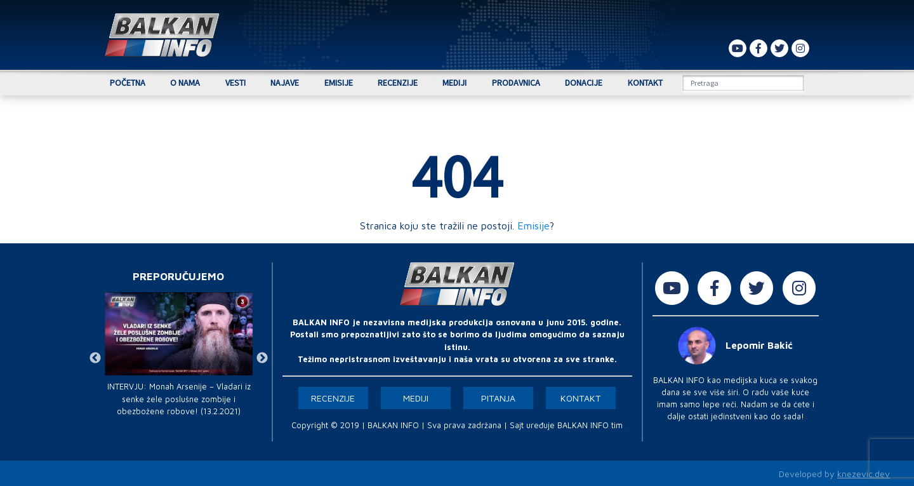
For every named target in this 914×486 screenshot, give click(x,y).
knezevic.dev (863, 473)
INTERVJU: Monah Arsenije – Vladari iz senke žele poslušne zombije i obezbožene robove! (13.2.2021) (179, 398)
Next (262, 358)
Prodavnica (516, 82)
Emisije (338, 82)
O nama (185, 82)
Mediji (454, 82)
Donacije (583, 82)
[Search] (743, 83)
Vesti (235, 82)
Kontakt (645, 82)
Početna (127, 82)
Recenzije (398, 82)
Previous (95, 358)
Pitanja (498, 398)
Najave (284, 82)
